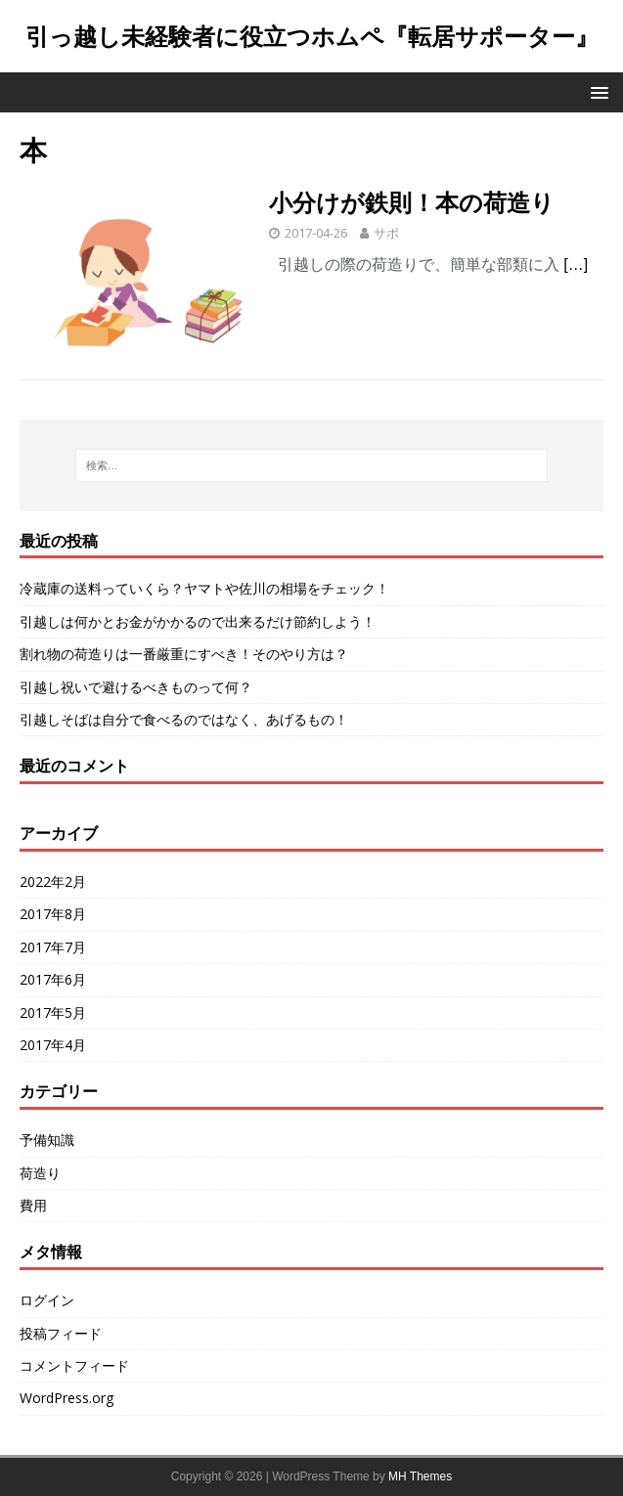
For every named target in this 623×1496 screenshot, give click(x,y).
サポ (386, 233)
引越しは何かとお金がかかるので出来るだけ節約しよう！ (198, 621)
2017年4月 (53, 1044)
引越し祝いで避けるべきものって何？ (136, 687)
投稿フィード (61, 1333)
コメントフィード (74, 1365)
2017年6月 (53, 979)
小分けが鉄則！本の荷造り (412, 202)
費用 (33, 1205)
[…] (575, 264)
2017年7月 (53, 947)
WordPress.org (66, 1397)
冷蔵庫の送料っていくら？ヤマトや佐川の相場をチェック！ (204, 588)
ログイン (47, 1300)
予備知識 (47, 1139)
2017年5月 (53, 1012)
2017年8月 (53, 913)
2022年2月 (53, 881)
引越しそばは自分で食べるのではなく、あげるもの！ (184, 719)
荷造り (40, 1173)
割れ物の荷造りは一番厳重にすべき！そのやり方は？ (184, 653)
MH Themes (420, 1476)
